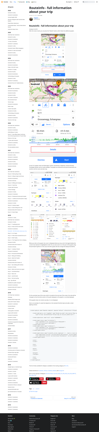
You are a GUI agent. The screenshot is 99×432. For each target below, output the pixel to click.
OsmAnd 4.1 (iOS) (12, 155)
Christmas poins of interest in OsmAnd (16, 350)
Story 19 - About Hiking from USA (15, 207)
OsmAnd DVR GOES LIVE (13, 389)
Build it (9, 431)
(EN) (59, 373)
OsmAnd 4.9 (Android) (13, 65)
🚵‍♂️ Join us (33, 2)
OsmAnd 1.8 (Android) (13, 399)
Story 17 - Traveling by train (14, 224)
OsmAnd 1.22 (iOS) (12, 371)
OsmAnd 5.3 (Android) (13, 15)
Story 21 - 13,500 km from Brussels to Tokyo (17, 198)
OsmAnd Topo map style (13, 352)
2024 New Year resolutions (14, 88)
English (53, 418)
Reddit (54, 370)
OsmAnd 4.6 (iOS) (12, 93)
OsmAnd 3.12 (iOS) (12, 203)
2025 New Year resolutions (14, 60)
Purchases (10, 425)
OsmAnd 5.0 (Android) (13, 55)
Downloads (10, 429)
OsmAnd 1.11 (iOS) (12, 373)
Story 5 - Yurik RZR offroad (13, 271)
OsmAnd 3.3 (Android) (13, 285)
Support (74, 427)
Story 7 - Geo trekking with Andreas (15, 264)
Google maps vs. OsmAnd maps (15, 367)
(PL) (30, 375)
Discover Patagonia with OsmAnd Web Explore (16, 20)
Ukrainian (53, 427)
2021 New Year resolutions (14, 171)
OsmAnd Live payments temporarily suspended (16, 322)
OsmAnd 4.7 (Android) (13, 80)
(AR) (33, 375)
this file (66, 366)
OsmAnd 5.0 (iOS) (12, 52)
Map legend (11, 427)
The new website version (13, 147)
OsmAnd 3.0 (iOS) (12, 242)
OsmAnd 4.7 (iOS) (12, 78)
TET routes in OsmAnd (13, 97)
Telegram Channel (34, 429)
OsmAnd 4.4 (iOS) (12, 115)
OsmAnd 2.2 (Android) (13, 369)
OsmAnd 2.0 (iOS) (12, 331)
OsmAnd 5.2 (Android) (13, 39)
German (53, 422)
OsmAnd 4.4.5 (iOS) (12, 111)
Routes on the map (12, 138)
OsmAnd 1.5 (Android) (13, 409)
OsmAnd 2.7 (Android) (13, 338)
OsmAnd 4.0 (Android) (13, 159)
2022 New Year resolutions (14, 152)
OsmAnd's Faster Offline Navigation (15, 48)
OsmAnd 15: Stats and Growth (14, 50)
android (37, 388)
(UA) (68, 373)
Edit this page (33, 391)
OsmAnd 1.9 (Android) (13, 397)
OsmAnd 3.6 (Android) (13, 200)
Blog (15, 2)
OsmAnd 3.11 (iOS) (12, 217)
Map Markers (11, 333)
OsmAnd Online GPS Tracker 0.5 (15, 262)
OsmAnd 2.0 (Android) (13, 382)
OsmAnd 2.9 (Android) (13, 319)
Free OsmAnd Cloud (12, 99)
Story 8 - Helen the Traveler (14, 258)
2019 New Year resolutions (14, 295)
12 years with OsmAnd (13, 140)
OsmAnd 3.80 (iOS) (12, 180)
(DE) (66, 373)
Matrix (31, 431)
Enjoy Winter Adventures (13, 23)
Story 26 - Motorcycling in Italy (14, 174)
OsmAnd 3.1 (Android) (13, 304)
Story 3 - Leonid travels (13, 276)
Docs (11, 2)
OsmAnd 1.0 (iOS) (12, 380)
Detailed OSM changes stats (14, 299)
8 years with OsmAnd (12, 313)
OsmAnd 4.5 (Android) (13, 104)
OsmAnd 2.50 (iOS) (12, 289)
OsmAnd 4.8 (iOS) (12, 71)
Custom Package (11, 189)
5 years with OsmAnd (12, 376)
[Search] (88, 2)
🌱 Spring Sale (21, 2)
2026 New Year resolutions (14, 34)
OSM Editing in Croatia (13, 132)
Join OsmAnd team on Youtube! (15, 391)
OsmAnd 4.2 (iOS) (12, 145)
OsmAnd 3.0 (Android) (13, 315)
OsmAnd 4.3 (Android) (13, 130)
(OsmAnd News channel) (52, 373)
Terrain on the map (12, 120)
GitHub (76, 2)
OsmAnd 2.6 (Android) (13, 340)
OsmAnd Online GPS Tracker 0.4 (15, 287)
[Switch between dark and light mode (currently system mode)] (97, 2)
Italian (53, 425)
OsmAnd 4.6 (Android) (13, 90)
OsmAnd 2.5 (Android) (13, 348)
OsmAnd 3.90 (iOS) (12, 166)
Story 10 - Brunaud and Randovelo (15, 253)
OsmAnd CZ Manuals (77, 422)
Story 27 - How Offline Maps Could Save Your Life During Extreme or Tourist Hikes (17, 135)
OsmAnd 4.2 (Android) (13, 142)
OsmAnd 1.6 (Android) (13, 407)
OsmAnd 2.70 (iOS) (12, 267)
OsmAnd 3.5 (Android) (13, 228)
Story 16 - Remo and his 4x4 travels (15, 226)
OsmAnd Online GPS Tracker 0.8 (15, 209)
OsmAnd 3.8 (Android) (13, 178)
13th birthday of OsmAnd (13, 113)
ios (33, 388)
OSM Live (10, 359)
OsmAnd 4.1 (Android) (13, 157)
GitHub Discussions (34, 418)
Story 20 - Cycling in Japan (13, 205)
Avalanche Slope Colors (13, 29)
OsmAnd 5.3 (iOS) (12, 12)
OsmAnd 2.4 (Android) (13, 354)
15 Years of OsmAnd (12, 41)
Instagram (61, 370)
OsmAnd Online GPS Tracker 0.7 (15, 244)
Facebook (41, 370)
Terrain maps (11, 102)
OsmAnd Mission (11, 306)
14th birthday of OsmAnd (13, 76)
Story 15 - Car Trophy (12, 233)
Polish (53, 429)
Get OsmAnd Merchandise (79, 425)
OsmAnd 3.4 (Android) (13, 251)
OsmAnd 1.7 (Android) (13, 401)
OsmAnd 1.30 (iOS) (12, 342)
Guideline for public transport (14, 282)
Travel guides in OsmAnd (13, 310)
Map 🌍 (10, 420)
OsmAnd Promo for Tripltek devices (15, 83)
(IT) (61, 373)
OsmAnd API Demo (12, 357)
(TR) (35, 375)
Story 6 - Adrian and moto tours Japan (16, 269)
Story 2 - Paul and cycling (13, 278)
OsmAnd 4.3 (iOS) (12, 127)
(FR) (63, 373)
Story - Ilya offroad (12, 280)
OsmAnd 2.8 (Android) (13, 335)
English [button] (68, 2)
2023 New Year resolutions (14, 125)
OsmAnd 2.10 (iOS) (12, 317)
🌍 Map (28, 2)
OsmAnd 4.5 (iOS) (12, 95)
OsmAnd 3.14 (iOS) (12, 191)
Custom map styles (12, 108)
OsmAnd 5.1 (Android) (13, 43)
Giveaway (10, 297)
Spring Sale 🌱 (11, 418)
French (53, 420)
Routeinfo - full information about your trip (17, 231)
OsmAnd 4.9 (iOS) (12, 62)
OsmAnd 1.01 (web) (12, 69)
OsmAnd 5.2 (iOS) (12, 37)
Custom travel (11, 308)
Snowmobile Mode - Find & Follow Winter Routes (17, 26)
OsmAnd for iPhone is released (14, 384)
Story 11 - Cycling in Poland (14, 249)
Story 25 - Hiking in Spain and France (16, 176)
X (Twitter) (49, 370)
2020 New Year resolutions (14, 219)
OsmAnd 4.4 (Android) (13, 117)
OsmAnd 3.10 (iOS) (12, 222)
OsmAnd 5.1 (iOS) (12, 46)
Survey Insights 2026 (12, 17)
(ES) (71, 373)
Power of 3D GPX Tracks (13, 67)
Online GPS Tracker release (14, 301)
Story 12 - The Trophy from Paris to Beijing (17, 240)
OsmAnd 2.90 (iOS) (12, 246)
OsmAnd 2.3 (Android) (13, 361)
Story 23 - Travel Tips (12, 185)
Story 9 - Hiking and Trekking (14, 255)
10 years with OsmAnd (13, 187)
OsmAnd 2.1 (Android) (13, 378)
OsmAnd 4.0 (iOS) (12, 161)
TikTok (45, 370)
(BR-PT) (74, 373)
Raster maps (10, 106)
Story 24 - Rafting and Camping (15, 183)
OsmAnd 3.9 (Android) (13, 163)
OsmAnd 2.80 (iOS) (12, 260)
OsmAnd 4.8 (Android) (13, 74)
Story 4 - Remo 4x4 (12, 273)
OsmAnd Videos (11, 325)
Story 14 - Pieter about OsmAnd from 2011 (17, 235)
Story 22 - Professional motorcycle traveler (17, 196)
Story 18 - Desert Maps (13, 212)
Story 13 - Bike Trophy (12, 237)
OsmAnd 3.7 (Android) (13, 194)
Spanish (53, 431)
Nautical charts (11, 387)
